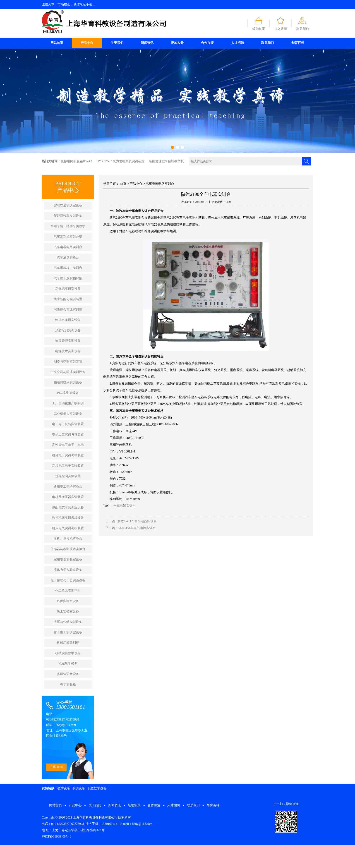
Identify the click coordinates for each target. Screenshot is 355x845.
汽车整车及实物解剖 (68, 278)
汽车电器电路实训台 (68, 247)
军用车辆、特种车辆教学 (67, 226)
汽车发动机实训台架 (68, 236)
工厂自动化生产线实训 (68, 403)
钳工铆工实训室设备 (68, 632)
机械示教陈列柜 (68, 642)
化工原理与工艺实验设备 (67, 580)
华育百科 (297, 43)
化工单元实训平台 (68, 590)
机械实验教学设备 (68, 653)
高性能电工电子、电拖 (68, 445)
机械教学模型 (67, 663)
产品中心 (87, 43)
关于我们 (117, 43)
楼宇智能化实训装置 (68, 299)
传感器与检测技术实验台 (67, 549)
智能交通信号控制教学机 (166, 161)
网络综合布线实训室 (68, 309)
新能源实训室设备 (68, 288)
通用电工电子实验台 (68, 486)
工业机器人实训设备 (68, 413)
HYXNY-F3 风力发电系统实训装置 (120, 161)
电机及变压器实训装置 (68, 497)
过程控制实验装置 (68, 476)
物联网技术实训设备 (68, 382)
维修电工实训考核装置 (68, 455)
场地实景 (177, 43)
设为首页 (258, 29)
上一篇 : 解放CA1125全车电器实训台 (131, 521)
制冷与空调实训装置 (68, 361)
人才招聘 (237, 43)
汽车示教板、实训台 (68, 268)
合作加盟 (207, 43)
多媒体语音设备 (68, 674)
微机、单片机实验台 (68, 538)
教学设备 (64, 788)
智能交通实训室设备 (68, 205)
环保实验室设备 (68, 601)
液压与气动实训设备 (68, 622)
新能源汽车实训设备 (68, 216)
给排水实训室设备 (68, 320)
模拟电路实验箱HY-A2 (76, 161)
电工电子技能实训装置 (68, 424)
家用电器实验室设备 (68, 559)
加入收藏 (280, 29)
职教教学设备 (96, 788)
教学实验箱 (68, 684)
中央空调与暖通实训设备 (67, 372)
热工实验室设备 (68, 611)
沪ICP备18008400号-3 (56, 836)
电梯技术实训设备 (68, 351)
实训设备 (78, 788)
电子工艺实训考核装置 (68, 434)
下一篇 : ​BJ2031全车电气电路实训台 (131, 528)
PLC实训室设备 (68, 393)
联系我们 (302, 29)
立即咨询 (56, 767)
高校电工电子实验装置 (68, 465)
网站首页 (56, 43)
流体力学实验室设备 (68, 570)
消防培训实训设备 (68, 330)
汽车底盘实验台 (68, 257)
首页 (123, 183)
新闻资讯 (147, 43)
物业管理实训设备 (68, 340)
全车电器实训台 (124, 505)
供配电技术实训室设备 (68, 507)
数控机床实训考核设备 (68, 517)
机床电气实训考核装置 (68, 528)
